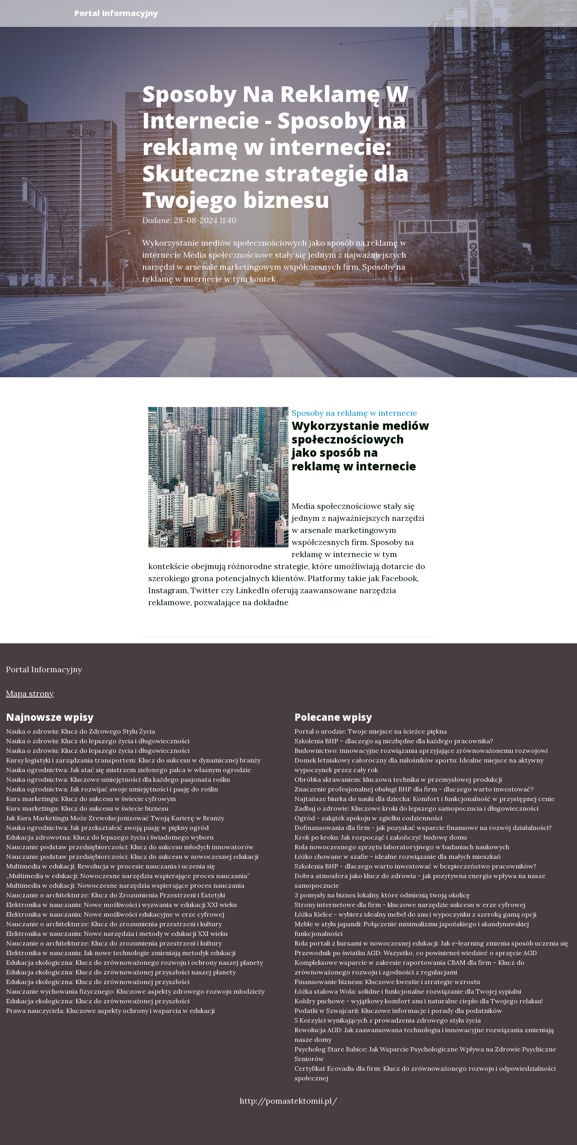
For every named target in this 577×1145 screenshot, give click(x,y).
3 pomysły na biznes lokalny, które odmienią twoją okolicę (382, 895)
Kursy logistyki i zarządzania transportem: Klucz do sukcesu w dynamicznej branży (133, 760)
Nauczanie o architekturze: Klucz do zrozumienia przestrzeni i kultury (114, 924)
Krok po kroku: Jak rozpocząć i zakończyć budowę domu (381, 837)
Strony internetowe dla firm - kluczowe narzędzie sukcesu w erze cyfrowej (410, 905)
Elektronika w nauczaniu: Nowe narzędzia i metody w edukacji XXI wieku (117, 933)
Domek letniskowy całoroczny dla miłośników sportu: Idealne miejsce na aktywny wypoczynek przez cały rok (419, 765)
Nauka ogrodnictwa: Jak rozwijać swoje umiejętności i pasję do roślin (112, 789)
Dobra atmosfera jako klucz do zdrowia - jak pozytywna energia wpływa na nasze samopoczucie (420, 880)
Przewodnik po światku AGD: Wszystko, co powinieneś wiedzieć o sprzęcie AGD (416, 953)
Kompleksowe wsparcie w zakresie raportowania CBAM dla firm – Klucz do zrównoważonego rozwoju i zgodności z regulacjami (410, 967)
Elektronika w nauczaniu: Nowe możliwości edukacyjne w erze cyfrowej (115, 914)
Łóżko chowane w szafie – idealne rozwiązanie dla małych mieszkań (398, 856)
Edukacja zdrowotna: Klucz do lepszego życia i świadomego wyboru (110, 837)
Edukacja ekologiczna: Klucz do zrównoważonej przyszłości (98, 982)
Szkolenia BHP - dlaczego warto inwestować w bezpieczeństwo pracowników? (416, 866)
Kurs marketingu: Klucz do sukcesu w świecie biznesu (87, 808)
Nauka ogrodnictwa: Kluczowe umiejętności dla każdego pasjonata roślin (118, 779)
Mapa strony (30, 693)
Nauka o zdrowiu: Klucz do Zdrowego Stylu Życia (80, 731)
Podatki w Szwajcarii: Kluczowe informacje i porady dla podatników (398, 1011)
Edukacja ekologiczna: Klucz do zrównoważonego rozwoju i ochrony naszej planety (134, 962)
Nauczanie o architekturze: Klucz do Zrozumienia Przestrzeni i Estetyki (115, 895)
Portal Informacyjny (116, 13)
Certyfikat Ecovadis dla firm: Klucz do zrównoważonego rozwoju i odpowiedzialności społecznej (425, 1073)
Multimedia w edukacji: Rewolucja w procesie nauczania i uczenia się (110, 866)
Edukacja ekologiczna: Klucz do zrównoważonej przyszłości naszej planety (121, 972)
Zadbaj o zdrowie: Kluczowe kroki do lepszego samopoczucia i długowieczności (417, 808)
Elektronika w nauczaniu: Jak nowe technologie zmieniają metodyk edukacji (121, 953)
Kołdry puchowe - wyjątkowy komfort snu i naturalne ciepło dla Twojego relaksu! (419, 1001)
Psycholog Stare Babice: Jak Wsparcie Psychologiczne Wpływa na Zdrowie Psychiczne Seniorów (425, 1054)
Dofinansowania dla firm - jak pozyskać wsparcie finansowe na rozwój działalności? (423, 828)
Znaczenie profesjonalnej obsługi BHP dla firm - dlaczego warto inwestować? (414, 789)
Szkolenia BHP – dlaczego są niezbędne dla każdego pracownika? (394, 741)
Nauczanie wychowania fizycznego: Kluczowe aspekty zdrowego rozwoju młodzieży (135, 991)
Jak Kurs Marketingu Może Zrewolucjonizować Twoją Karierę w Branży (115, 818)
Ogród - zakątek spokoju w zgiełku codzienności (368, 818)
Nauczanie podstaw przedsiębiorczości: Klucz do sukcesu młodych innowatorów (130, 847)
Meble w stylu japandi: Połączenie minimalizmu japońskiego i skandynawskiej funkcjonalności (412, 929)
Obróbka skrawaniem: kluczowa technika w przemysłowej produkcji (398, 779)
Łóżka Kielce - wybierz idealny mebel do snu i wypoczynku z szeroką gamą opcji (416, 914)
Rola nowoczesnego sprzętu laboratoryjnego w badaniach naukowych (402, 847)
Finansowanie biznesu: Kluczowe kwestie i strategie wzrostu (387, 982)
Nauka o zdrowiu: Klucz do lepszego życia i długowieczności (98, 741)
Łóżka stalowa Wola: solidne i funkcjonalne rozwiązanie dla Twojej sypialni (408, 991)
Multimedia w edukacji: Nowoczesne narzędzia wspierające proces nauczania (125, 885)
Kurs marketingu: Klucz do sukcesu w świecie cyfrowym (91, 799)
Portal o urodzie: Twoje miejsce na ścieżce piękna (371, 731)
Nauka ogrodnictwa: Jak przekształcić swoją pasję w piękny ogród (107, 828)
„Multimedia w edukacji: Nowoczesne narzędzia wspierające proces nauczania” (128, 876)
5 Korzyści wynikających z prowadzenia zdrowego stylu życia (388, 1020)
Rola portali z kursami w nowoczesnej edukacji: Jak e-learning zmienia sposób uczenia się (432, 943)
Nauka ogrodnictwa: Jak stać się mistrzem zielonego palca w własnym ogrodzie (128, 770)
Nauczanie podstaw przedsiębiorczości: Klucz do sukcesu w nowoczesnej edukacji (132, 856)
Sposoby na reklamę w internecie (354, 413)
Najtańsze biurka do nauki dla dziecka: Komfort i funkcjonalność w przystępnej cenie (425, 799)
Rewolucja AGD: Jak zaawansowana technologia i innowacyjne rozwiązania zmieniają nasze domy (424, 1034)
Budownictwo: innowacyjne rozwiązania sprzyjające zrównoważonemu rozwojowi (421, 750)
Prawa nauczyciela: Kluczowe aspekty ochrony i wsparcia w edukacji (110, 1011)
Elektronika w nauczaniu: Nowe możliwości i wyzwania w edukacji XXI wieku (121, 905)
